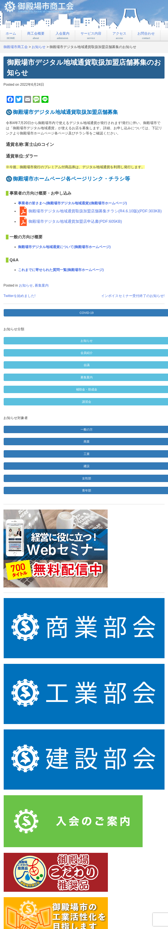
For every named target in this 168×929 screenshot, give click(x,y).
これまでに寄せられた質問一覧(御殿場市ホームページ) (61, 270)
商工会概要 (35, 36)
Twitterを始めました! (19, 296)
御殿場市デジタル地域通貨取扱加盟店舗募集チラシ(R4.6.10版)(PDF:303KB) (95, 211)
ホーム (11, 36)
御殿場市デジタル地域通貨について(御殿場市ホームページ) (64, 247)
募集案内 (42, 285)
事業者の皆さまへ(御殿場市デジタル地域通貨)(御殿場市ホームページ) (72, 203)
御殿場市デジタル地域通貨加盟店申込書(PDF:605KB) (75, 221)
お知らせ (26, 285)
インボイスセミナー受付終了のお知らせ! (133, 296)
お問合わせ (146, 36)
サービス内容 (91, 36)
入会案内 (62, 36)
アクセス (119, 36)
